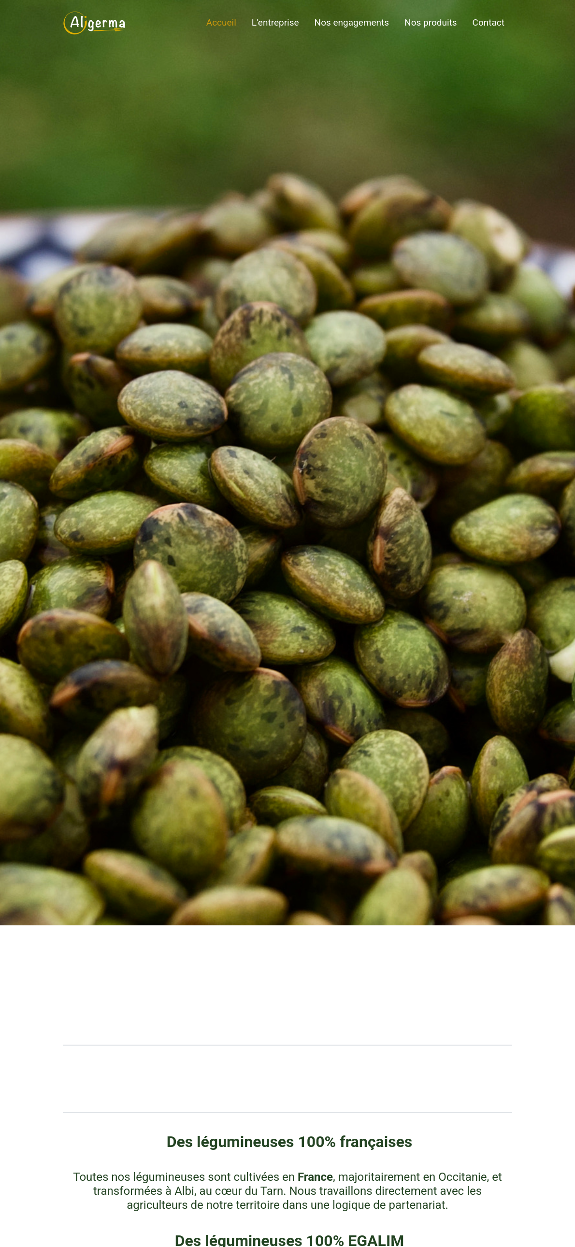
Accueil (221, 22)
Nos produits (430, 22)
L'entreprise (275, 22)
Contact (488, 22)
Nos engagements (352, 22)
